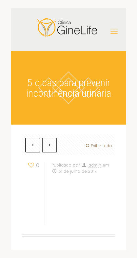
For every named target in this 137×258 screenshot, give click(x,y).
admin (94, 165)
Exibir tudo (98, 145)
